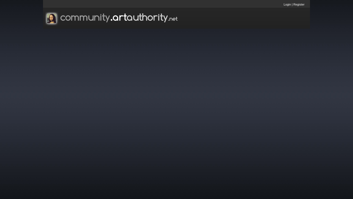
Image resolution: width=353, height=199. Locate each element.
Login (287, 4)
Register (298, 4)
